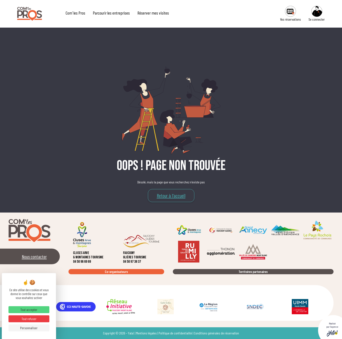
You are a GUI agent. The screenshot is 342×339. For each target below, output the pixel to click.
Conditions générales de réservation (216, 333)
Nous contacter (34, 256)
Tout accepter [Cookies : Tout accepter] (28, 309)
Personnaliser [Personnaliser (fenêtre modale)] (29, 328)
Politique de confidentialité (175, 333)
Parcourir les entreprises (111, 12)
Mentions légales (146, 333)
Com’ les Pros (75, 12)
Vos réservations (290, 13)
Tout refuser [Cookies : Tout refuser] (29, 319)
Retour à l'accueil (171, 196)
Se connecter (317, 13)
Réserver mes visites (153, 12)
